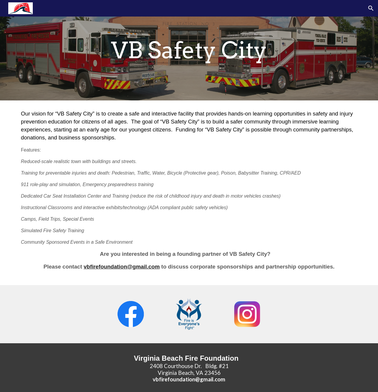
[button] (371, 8)
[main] (189, 50)
